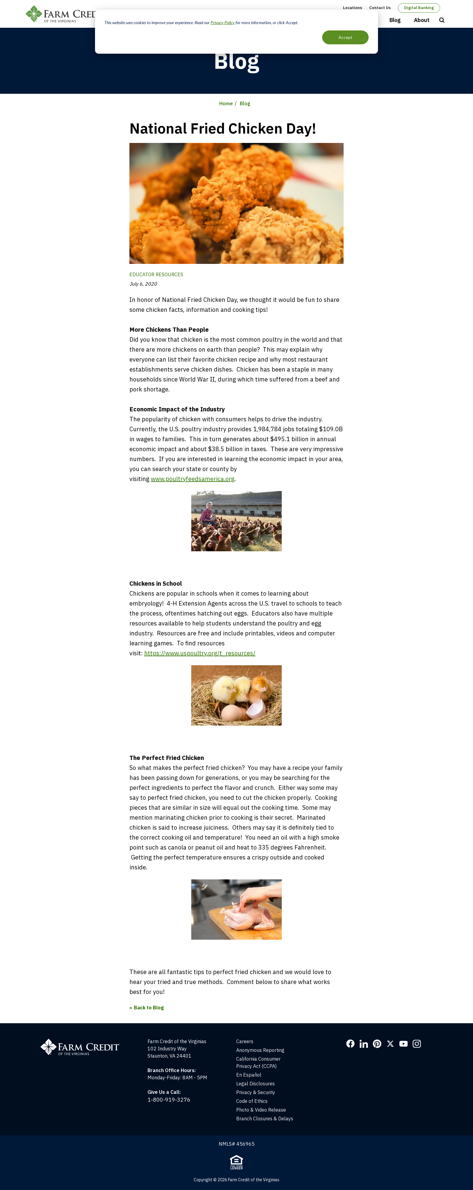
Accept (345, 37)
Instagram (417, 1044)
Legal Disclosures (255, 1084)
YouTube (403, 1044)
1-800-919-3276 (169, 1099)
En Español (248, 1075)
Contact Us (380, 7)
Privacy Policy (223, 22)
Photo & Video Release (261, 1110)
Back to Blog (149, 1008)
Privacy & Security (255, 1092)
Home (226, 103)
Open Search (442, 20)
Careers (244, 1041)
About (422, 20)
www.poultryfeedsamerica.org (192, 479)
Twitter (390, 1044)
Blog (395, 20)
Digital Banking (419, 7)
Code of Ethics (252, 1101)
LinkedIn (364, 1044)
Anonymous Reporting (260, 1050)
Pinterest (377, 1044)
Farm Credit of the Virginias (68, 14)
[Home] (83, 1041)
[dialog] (236, 32)
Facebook (350, 1044)
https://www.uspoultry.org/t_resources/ (200, 653)
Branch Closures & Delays (264, 1119)
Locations (352, 7)
